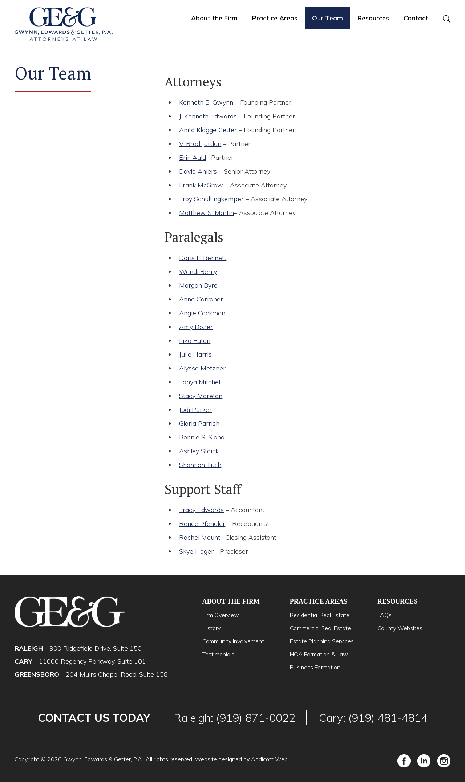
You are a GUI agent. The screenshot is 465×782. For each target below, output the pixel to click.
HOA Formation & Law (319, 654)
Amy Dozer (196, 327)
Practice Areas (275, 18)
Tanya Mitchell (200, 382)
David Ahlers (198, 171)
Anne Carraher (201, 299)
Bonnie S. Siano (202, 437)
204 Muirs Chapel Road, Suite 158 (117, 674)
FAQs (384, 615)
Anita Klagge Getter (208, 130)
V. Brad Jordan (200, 143)
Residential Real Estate (319, 615)
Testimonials (218, 654)
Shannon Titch (200, 465)
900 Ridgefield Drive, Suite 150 (95, 648)
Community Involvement (233, 641)
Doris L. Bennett (202, 258)
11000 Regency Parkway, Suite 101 (92, 661)
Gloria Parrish (199, 423)
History (211, 628)
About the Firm (214, 18)
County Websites (399, 628)
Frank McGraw (201, 185)
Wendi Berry (198, 271)
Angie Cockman (202, 313)
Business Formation (315, 667)
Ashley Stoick (199, 451)
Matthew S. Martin (206, 212)
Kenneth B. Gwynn (206, 102)
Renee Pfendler (202, 523)
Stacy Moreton (200, 396)
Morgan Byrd (198, 285)
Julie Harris (195, 354)
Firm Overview (220, 615)
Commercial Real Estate (320, 628)
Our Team (327, 18)
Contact (416, 18)
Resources (373, 18)
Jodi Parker (195, 409)
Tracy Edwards (201, 510)
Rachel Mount (199, 537)
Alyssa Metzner (202, 368)
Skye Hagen (197, 551)
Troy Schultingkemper (211, 199)
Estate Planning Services (322, 641)
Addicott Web (269, 759)
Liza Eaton (194, 340)
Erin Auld (192, 157)
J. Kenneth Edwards (208, 116)
